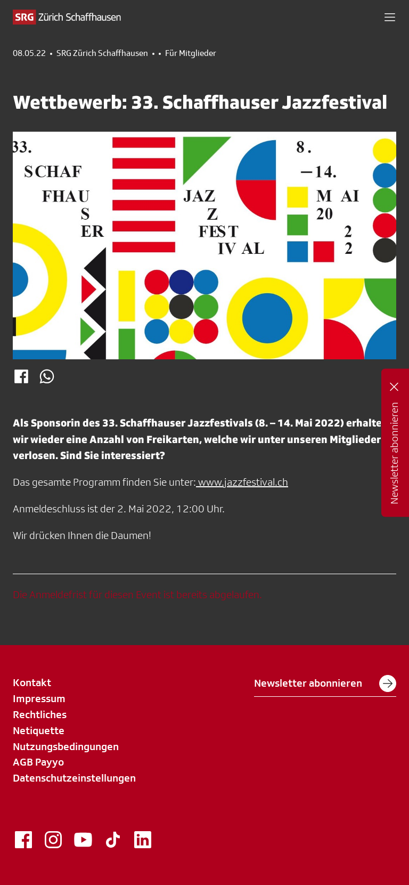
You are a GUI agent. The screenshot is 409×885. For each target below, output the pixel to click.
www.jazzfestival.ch (242, 482)
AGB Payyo (38, 762)
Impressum (39, 698)
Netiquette (38, 730)
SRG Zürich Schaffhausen (102, 53)
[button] (389, 17)
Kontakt (32, 682)
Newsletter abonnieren (325, 683)
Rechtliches (40, 714)
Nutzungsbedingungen (66, 746)
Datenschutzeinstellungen (74, 778)
